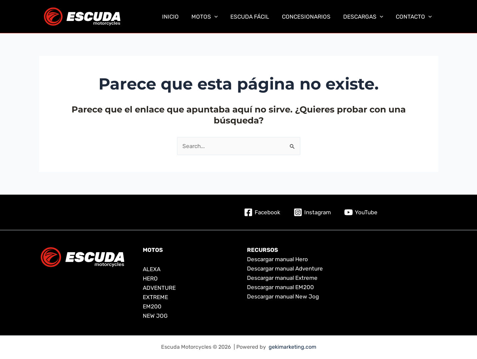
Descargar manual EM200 (280, 287)
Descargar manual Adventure (285, 268)
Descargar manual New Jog (283, 296)
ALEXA (151, 269)
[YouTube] (361, 212)
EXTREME (155, 297)
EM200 (152, 306)
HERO (151, 278)
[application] (220, 16)
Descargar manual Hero (277, 259)
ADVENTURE (159, 287)
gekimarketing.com (292, 347)
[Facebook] (262, 212)
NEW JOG (155, 315)
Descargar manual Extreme (282, 277)
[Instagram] (312, 212)
